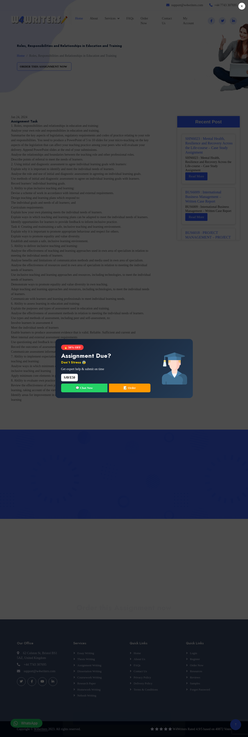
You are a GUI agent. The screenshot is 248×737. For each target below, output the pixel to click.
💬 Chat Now (84, 388)
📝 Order (129, 388)
